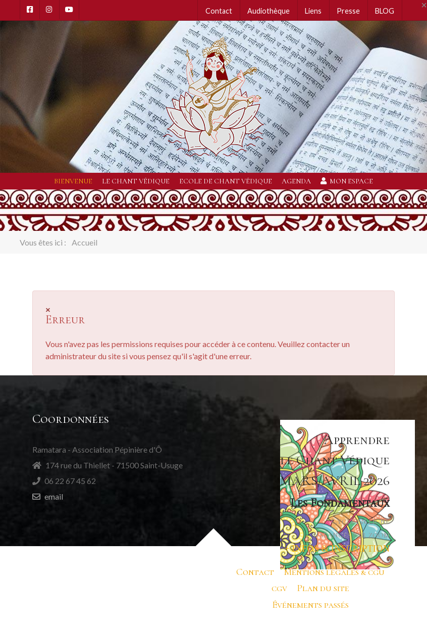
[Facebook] (30, 9)
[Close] (424, 5)
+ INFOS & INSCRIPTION (337, 548)
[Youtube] (69, 9)
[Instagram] (49, 9)
